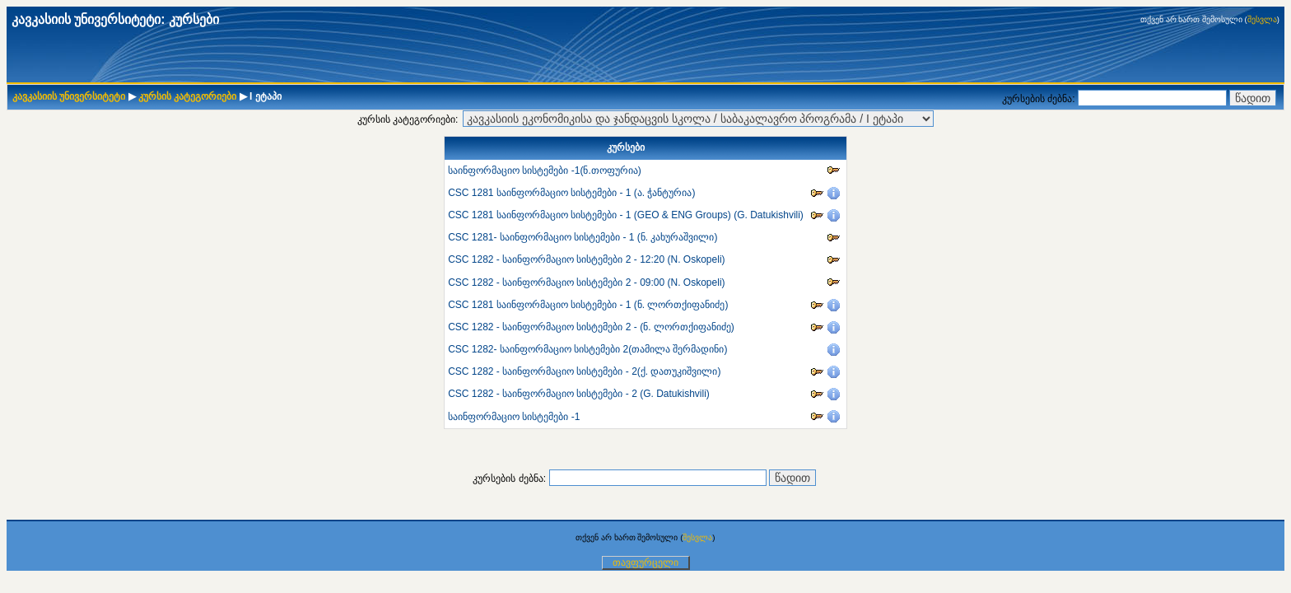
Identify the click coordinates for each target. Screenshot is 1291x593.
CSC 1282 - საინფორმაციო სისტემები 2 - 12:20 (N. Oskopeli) (586, 259)
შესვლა (1262, 19)
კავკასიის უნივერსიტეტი (68, 96)
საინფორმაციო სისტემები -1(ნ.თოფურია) (544, 170)
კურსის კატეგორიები (187, 96)
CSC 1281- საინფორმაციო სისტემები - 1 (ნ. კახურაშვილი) (582, 237)
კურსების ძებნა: (1040, 99)
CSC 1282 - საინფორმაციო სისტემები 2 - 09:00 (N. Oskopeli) (586, 282)
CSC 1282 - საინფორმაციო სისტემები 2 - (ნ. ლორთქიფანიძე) (591, 327)
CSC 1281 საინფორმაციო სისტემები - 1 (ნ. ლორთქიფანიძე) (588, 305)
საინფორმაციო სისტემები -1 (514, 417)
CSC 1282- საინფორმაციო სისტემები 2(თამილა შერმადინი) (587, 349)
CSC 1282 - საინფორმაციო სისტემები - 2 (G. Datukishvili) (579, 393)
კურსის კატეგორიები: (408, 119)
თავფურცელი (645, 562)
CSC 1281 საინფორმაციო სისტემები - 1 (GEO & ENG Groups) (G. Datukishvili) (626, 215)
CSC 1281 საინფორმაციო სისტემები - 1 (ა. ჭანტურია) (571, 192)
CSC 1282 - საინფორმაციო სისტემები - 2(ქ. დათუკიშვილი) (584, 371)
